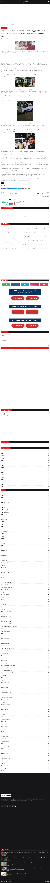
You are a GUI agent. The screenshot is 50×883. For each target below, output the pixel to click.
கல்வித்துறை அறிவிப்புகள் (25, 601)
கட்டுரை (25, 597)
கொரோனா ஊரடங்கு (25, 631)
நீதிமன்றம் (25, 680)
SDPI (25, 526)
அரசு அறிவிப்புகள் (25, 550)
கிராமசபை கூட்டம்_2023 (25, 621)
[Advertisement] (25, 14)
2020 (25, 465)
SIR (25, 529)
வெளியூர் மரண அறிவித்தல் (25, 755)
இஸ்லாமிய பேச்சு (25, 572)
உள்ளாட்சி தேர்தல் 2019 (25, 582)
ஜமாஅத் (25, 763)
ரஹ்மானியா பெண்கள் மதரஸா (25, 724)
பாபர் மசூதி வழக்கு (25, 682)
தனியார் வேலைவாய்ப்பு (25, 658)
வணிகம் (25, 731)
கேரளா (25, 628)
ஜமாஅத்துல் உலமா (25, 768)
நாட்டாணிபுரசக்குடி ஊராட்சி (25, 672)
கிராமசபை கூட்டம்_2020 (25, 614)
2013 (25, 482)
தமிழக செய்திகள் (7, 24)
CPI (25, 495)
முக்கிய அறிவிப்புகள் (25, 719)
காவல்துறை (25, 606)
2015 (25, 477)
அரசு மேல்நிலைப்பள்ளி (25, 553)
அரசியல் (25, 548)
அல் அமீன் (25, 557)
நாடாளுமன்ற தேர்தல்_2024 (25, 670)
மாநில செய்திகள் (25, 709)
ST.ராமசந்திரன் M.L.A (25, 531)
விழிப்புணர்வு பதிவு (25, 746)
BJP (25, 492)
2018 (25, 470)
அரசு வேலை (25, 555)
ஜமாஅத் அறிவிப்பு (25, 765)
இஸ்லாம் (25, 575)
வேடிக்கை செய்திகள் (25, 758)
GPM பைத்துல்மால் (25, 502)
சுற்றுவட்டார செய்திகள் (25, 650)
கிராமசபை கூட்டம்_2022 (25, 619)
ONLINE (25, 521)
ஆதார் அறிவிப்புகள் (25, 562)
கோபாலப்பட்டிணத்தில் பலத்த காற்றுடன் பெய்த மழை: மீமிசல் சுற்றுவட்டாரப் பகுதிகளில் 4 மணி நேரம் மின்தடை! (26, 858)
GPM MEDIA (4, 38)
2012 (25, 484)
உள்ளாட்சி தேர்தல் (25, 579)
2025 (25, 453)
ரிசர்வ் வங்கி (25, 726)
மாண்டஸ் (25, 707)
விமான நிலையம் (25, 741)
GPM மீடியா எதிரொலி (25, 509)
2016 (25, 474)
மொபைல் (25, 721)
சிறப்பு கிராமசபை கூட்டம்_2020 (25, 648)
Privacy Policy (46, 881)
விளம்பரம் (25, 748)
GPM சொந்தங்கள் (25, 500)
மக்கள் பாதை (25, 694)
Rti (25, 524)
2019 (25, 467)
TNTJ (25, 538)
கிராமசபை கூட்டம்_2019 (25, 611)
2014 (25, 479)
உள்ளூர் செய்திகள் (25, 584)
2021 (25, 463)
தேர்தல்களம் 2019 (25, 667)
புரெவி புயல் (25, 689)
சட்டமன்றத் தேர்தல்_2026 (25, 638)
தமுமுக (25, 655)
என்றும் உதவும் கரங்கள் (25, 592)
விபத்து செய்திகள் (25, 738)
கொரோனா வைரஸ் (25, 633)
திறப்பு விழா (25, 660)
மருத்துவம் (25, 702)
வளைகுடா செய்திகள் (25, 733)
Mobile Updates (25, 519)
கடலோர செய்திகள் (25, 594)
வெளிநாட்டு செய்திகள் (25, 753)
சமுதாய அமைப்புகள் (25, 641)
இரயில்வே (25, 570)
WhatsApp (25, 543)
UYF (25, 541)
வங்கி (25, 729)
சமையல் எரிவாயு (25, 645)
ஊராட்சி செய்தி (25, 589)
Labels (3, 490)
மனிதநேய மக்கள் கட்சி (25, 704)
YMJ (25, 545)
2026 (25, 451)
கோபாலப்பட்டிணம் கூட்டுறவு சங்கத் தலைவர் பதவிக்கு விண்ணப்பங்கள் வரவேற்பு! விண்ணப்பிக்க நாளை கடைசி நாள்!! (27, 873)
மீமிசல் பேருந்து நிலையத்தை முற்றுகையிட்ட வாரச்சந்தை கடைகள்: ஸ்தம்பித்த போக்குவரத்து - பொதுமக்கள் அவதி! (27, 853)
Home (2, 24)
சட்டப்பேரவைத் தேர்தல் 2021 (25, 636)
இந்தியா (25, 565)
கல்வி (25, 599)
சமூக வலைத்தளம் (25, 643)
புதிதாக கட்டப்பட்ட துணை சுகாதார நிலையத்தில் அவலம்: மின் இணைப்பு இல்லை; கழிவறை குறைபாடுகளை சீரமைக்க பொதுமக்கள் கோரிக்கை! (28, 863)
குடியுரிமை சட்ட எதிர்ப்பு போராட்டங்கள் (25, 626)
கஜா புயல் (25, 604)
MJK (25, 517)
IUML (25, 514)
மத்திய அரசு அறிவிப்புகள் (25, 697)
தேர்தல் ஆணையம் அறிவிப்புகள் (25, 665)
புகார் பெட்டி (25, 685)
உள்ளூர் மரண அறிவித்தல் (25, 587)
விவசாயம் (25, 743)
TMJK (25, 533)
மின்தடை (25, 714)
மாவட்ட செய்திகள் (25, 712)
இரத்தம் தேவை (25, 567)
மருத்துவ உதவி (25, 699)
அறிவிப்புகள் (25, 560)
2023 (25, 458)
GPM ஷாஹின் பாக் (25, 512)
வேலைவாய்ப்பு (25, 760)
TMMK (6, 182)
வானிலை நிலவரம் (25, 736)
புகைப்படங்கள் (25, 687)
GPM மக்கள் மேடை (25, 504)
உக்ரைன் (25, 577)
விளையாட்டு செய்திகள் (25, 751)
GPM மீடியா (25, 507)
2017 (25, 472)
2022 (25, 460)
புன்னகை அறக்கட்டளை (25, 692)
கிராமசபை (25, 609)
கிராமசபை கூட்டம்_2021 (25, 616)
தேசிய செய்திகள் (25, 663)
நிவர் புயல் (25, 677)
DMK (25, 497)
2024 (25, 455)
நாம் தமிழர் (25, 675)
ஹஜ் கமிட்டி (25, 770)
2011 (25, 486)
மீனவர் (25, 716)
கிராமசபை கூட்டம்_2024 (25, 623)
